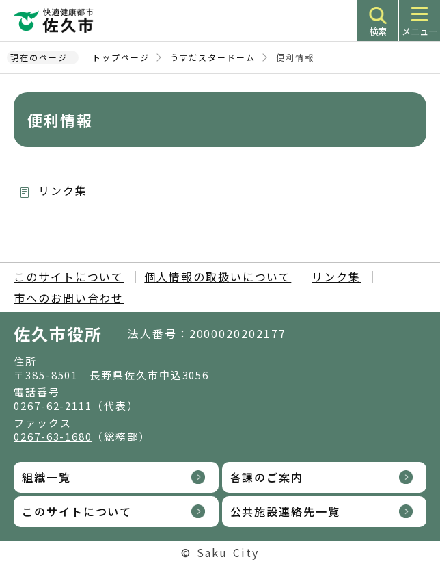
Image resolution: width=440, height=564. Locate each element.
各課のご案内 (267, 477)
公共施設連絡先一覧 (285, 511)
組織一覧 (46, 477)
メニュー (419, 31)
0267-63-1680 (53, 436)
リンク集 (62, 190)
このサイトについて (69, 276)
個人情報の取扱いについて (217, 276)
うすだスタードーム (213, 57)
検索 (378, 31)
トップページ (121, 57)
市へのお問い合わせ (69, 298)
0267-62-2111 (53, 405)
